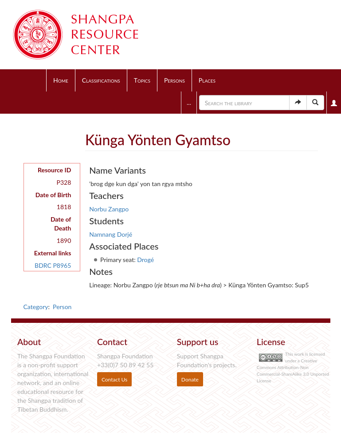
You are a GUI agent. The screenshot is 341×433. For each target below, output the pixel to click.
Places (207, 80)
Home (60, 80)
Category (36, 306)
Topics (142, 80)
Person (62, 306)
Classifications (101, 80)
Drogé (145, 259)
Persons (174, 80)
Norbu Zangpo (109, 209)
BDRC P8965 (53, 265)
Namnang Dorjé (110, 234)
